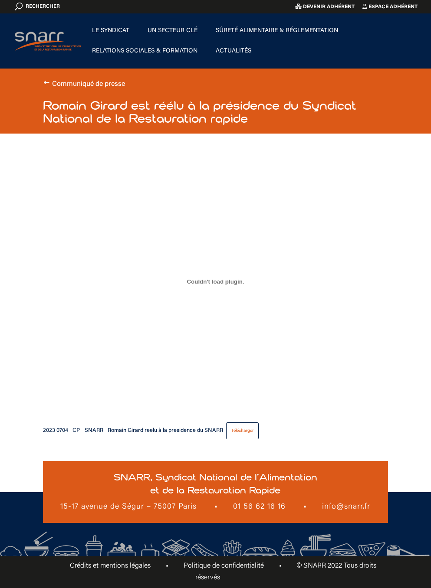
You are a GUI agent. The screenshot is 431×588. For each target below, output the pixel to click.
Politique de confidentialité (224, 565)
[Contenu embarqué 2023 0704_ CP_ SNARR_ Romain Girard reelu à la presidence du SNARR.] (215, 282)
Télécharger (242, 430)
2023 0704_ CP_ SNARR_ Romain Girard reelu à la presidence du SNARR (133, 430)
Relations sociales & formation (144, 51)
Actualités (233, 51)
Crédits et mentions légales (110, 565)
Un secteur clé (172, 31)
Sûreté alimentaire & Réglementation (277, 31)
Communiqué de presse (88, 84)
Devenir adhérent (325, 7)
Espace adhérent (390, 7)
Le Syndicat (110, 31)
